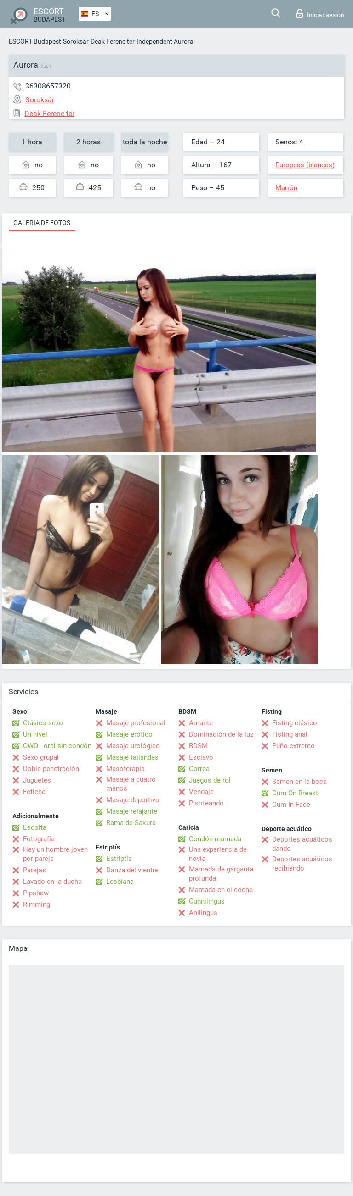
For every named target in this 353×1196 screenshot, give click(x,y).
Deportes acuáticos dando (302, 844)
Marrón (286, 188)
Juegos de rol (210, 780)
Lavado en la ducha (52, 881)
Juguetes (37, 780)
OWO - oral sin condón (57, 746)
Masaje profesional (135, 723)
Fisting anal (289, 734)
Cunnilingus (207, 901)
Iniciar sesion (320, 13)
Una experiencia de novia (218, 854)
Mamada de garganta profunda (221, 873)
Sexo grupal (41, 757)
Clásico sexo (43, 723)
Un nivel (35, 734)
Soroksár (76, 41)
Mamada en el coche (221, 890)
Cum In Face (291, 804)
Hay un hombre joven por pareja (55, 854)
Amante (201, 723)
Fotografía (39, 839)
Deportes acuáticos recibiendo (302, 863)
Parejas (34, 870)
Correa (199, 769)
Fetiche (34, 792)
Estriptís (119, 858)
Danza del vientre (132, 870)
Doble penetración (51, 769)
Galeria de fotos (41, 222)
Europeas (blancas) (305, 165)
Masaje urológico (133, 746)
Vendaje (201, 792)
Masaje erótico (129, 734)
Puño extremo (293, 746)
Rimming (36, 904)
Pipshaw (36, 893)
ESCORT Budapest (35, 41)
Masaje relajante (131, 811)
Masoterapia (125, 769)
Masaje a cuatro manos (131, 784)
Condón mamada (215, 839)
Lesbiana (120, 881)
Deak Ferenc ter (113, 41)
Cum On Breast (295, 793)
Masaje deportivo (132, 800)
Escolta (34, 827)
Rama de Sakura (131, 823)
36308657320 (48, 86)
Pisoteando (206, 803)
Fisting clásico (294, 723)
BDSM (198, 746)
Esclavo (201, 757)
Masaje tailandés (132, 757)
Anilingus (203, 913)
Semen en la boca (299, 781)
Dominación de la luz (221, 734)
